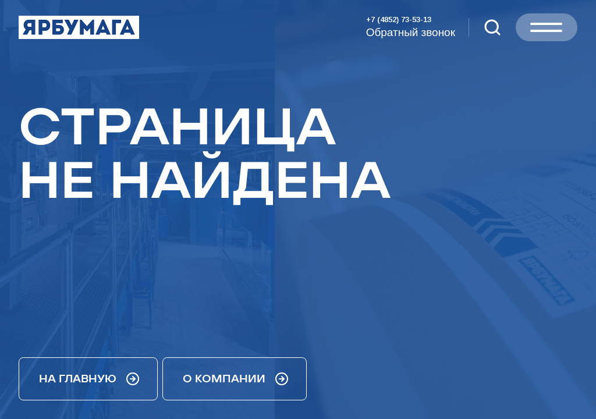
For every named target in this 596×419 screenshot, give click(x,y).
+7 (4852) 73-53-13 (398, 19)
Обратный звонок (410, 32)
